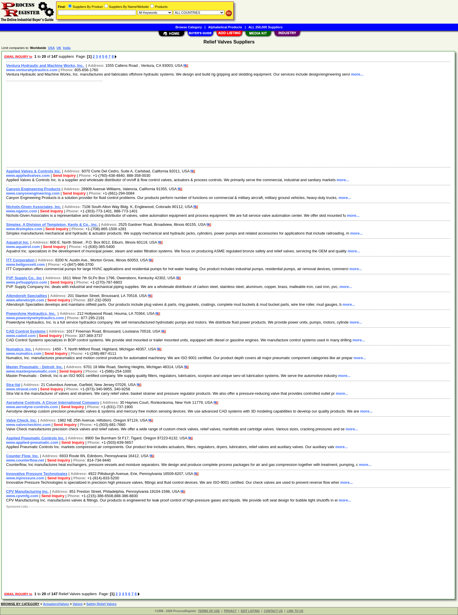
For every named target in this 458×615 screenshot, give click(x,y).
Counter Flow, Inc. (22, 456)
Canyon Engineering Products (33, 189)
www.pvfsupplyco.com (26, 282)
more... (357, 74)
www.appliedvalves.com (28, 175)
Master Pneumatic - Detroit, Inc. (34, 367)
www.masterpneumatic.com (31, 371)
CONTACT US (273, 611)
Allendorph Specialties (26, 295)
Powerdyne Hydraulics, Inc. (31, 313)
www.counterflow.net (25, 460)
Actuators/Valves (56, 604)
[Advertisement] (179, 123)
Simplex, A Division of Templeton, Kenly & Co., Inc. (52, 224)
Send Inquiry (64, 175)
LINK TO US (295, 611)
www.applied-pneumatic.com (32, 442)
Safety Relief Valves (101, 604)
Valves (78, 604)
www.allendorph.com (25, 300)
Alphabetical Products (225, 27)
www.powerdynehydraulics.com (35, 318)
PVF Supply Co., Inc (24, 278)
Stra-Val (13, 384)
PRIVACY (230, 611)
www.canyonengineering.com (33, 193)
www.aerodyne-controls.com (32, 407)
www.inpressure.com (25, 478)
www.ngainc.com (21, 211)
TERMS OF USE (209, 611)
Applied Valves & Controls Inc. (33, 171)
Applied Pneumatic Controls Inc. (35, 438)
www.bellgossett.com (25, 264)
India (67, 48)
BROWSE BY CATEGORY (20, 604)
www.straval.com (21, 389)
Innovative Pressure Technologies (36, 473)
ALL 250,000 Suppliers (265, 27)
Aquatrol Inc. (17, 242)
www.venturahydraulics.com (32, 70)
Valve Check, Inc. (21, 420)
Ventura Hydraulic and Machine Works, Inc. (45, 65)
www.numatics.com (23, 353)
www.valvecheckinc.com (28, 424)
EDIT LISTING (250, 611)
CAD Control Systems (26, 331)
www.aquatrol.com (23, 246)
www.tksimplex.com (24, 229)
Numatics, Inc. (19, 349)
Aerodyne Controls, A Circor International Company (52, 402)
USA (51, 48)
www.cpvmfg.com (22, 496)
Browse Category (189, 27)
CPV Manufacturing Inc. (27, 491)
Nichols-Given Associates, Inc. (33, 207)
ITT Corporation (20, 260)
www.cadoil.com (21, 335)
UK (59, 48)
